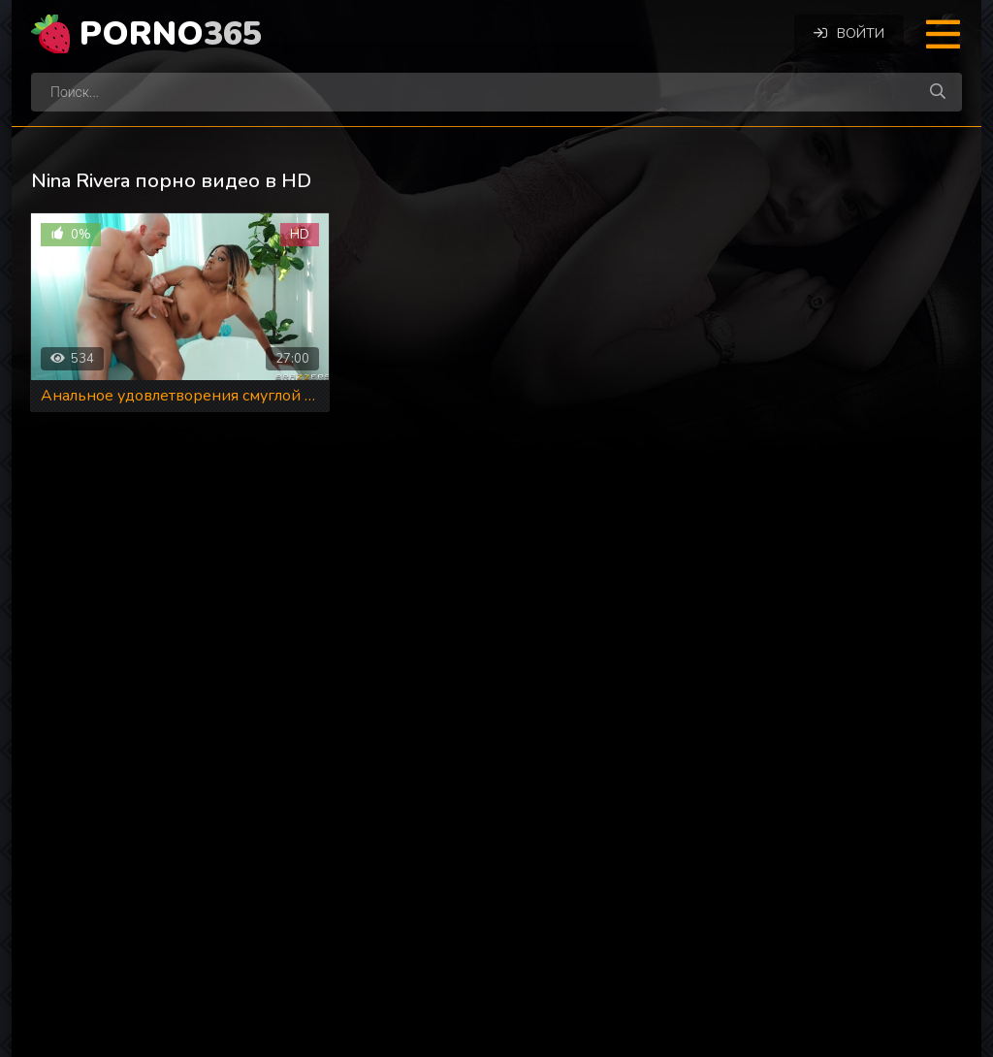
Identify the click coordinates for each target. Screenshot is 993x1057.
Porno (171, 34)
